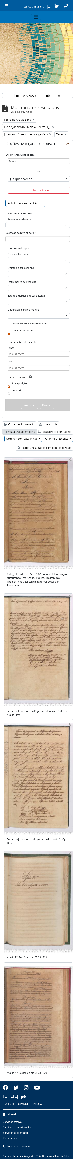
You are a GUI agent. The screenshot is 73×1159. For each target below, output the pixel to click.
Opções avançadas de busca (30, 144)
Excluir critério (38, 190)
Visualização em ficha (19, 431)
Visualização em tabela (54, 431)
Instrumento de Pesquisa (22, 281)
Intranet (9, 1114)
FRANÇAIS (38, 1104)
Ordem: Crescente (57, 438)
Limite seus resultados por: (37, 95)
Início (11, 347)
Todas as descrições (23, 330)
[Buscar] (39, 161)
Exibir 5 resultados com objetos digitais (44, 447)
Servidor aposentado (15, 1133)
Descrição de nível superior (20, 233)
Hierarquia (48, 424)
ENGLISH (8, 1104)
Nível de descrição (18, 254)
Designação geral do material (24, 309)
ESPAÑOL (22, 1104)
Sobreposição (19, 383)
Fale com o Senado (16, 1146)
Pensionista (10, 1138)
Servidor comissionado (17, 1127)
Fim (10, 361)
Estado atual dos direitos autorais (26, 295)
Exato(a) (16, 390)
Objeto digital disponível (21, 268)
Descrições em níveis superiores (29, 323)
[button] (56, 5)
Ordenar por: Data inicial (22, 438)
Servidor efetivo (12, 1122)
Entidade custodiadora (18, 219)
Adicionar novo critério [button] (24, 203)
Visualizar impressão (19, 424)
